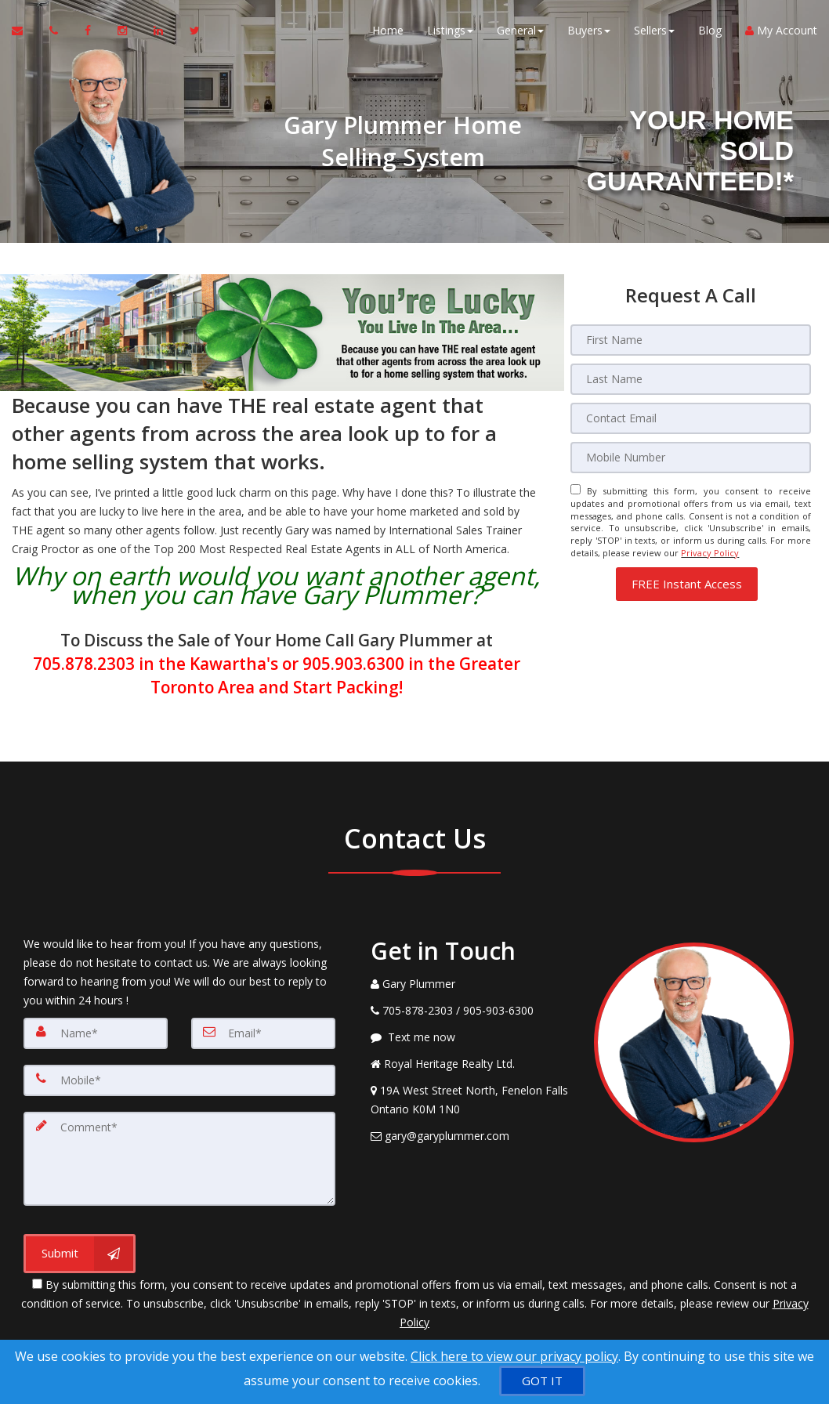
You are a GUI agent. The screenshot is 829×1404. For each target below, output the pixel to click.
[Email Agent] (25, 31)
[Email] (690, 418)
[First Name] (690, 340)
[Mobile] (690, 457)
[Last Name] (690, 379)
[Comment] (179, 1159)
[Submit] (80, 1253)
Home (388, 31)
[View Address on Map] (470, 1100)
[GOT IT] (542, 1381)
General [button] (520, 31)
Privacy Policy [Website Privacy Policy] (710, 553)
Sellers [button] (654, 31)
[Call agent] (55, 31)
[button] (687, 584)
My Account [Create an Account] (781, 31)
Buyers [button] (588, 31)
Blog (710, 31)
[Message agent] (470, 1037)
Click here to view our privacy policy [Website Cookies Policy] (514, 1356)
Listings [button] (450, 31)
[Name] (96, 1033)
